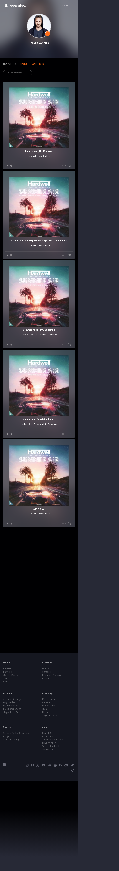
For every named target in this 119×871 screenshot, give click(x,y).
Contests (67, 767)
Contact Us (68, 844)
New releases (9, 64)
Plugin (66, 807)
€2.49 (107, 337)
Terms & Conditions (73, 834)
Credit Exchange (11, 834)
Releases (8, 763)
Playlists (7, 767)
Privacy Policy (70, 838)
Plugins (7, 831)
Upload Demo (10, 770)
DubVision (73, 588)
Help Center (69, 831)
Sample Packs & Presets (16, 828)
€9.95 (107, 207)
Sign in (105, 5)
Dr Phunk (73, 458)
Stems (66, 804)
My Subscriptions (12, 804)
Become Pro (69, 773)
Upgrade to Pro (11, 807)
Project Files (69, 801)
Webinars (68, 797)
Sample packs (38, 64)
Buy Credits (9, 797)
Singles (23, 64)
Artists (6, 777)
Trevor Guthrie (64, 197)
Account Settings (12, 794)
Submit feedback (71, 841)
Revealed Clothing (72, 770)
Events (66, 763)
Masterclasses (70, 794)
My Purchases (10, 801)
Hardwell (53, 197)
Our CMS (67, 828)
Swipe (6, 773)
